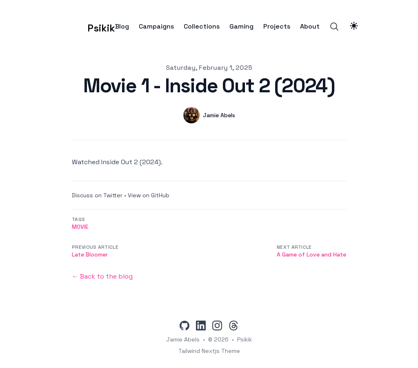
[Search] (334, 26)
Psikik (244, 339)
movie (80, 226)
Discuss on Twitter (97, 195)
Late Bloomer (90, 254)
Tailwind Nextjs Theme (209, 351)
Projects (276, 26)
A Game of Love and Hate (311, 254)
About (310, 26)
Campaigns (156, 26)
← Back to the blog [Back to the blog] (102, 276)
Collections (202, 26)
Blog (122, 26)
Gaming (241, 26)
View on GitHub (148, 195)
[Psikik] (88, 26)
